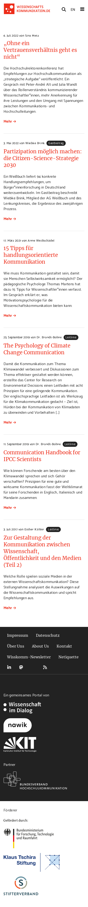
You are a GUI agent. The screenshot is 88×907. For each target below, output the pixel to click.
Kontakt (64, 646)
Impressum (17, 635)
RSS (45, 667)
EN (73, 9)
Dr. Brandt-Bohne (49, 337)
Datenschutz (48, 635)
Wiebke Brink (35, 142)
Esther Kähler (34, 529)
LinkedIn (9, 667)
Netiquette (68, 657)
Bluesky (33, 667)
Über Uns (15, 646)
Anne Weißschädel (41, 240)
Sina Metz (32, 35)
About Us (40, 646)
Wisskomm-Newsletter (29, 657)
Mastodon (21, 667)
